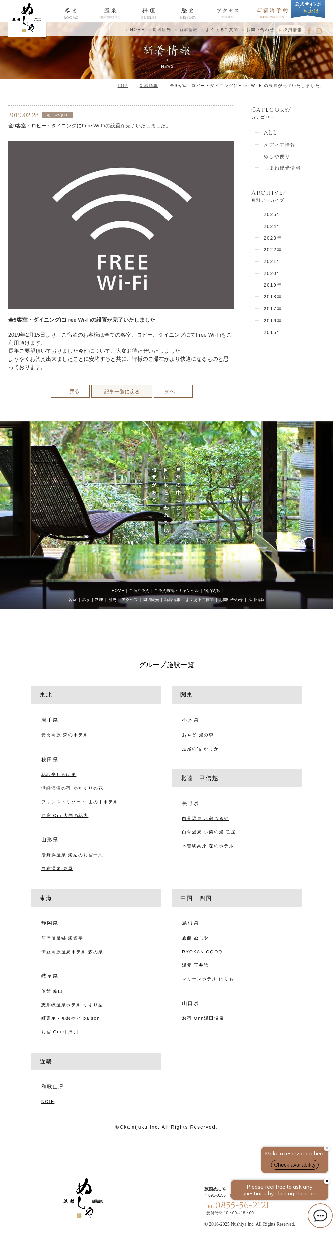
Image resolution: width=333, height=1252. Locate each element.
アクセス (130, 599)
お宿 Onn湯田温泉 (203, 1018)
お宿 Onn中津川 (60, 1031)
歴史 (112, 599)
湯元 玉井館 (195, 965)
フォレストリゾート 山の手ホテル (79, 801)
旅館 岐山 (52, 991)
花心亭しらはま (59, 774)
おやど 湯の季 (198, 734)
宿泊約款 (212, 590)
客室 (72, 599)
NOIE (48, 1101)
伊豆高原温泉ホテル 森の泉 (72, 951)
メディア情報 (280, 145)
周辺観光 (162, 29)
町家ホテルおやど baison (70, 1018)
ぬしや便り (277, 156)
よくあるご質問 (222, 29)
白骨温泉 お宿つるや (205, 818)
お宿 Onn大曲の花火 (65, 815)
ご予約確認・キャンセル (176, 590)
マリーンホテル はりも (208, 978)
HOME (137, 29)
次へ (169, 391)
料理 (99, 599)
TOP (123, 85)
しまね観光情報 (282, 168)
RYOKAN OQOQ (202, 951)
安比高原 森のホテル (64, 734)
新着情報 (188, 29)
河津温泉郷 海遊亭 (62, 938)
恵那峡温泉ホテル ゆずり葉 (72, 1004)
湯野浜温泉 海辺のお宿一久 (72, 854)
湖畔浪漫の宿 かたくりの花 (72, 788)
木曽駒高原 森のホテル (208, 845)
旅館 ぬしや (195, 938)
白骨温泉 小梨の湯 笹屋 (209, 831)
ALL (270, 133)
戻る (74, 391)
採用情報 (292, 30)
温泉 (86, 599)
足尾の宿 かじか (200, 748)
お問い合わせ (260, 29)
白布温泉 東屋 (57, 868)
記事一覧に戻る (122, 391)
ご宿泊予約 (139, 590)
